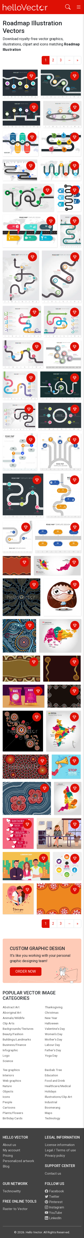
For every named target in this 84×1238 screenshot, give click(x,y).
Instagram (54, 1207)
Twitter (52, 1197)
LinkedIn (53, 1218)
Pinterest (53, 1202)
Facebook (54, 1191)
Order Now (25, 971)
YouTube (53, 1213)
